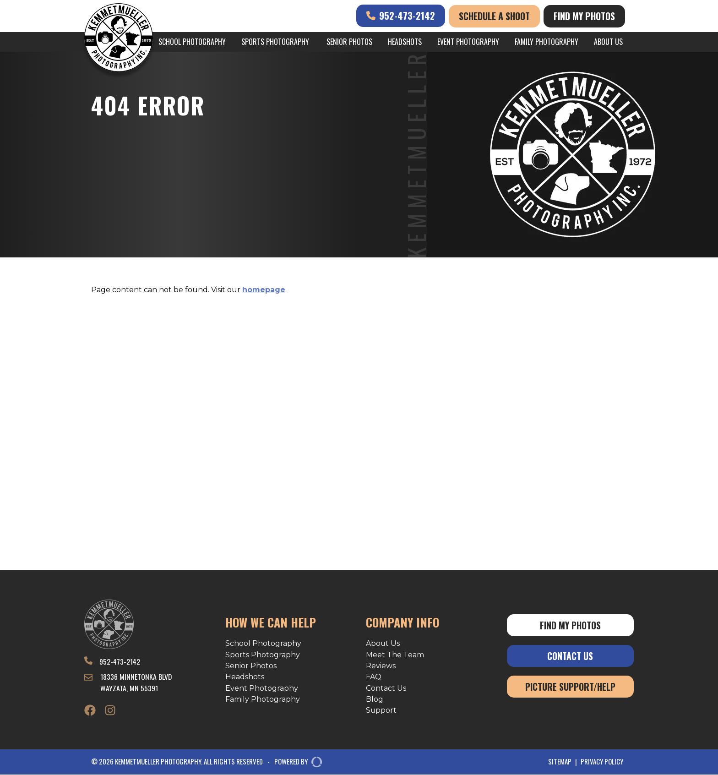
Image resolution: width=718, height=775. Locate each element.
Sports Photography (275, 41)
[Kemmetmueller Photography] (118, 39)
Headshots (405, 41)
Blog (374, 699)
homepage (263, 289)
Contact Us (386, 688)
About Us (608, 41)
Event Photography (468, 41)
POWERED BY (294, 762)
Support (381, 710)
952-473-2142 (400, 15)
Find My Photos (584, 16)
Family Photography (546, 41)
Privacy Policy (602, 762)
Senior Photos (349, 41)
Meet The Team (395, 654)
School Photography (192, 41)
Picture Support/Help (570, 686)
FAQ (373, 677)
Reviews (381, 665)
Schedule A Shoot (494, 16)
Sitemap (559, 762)
